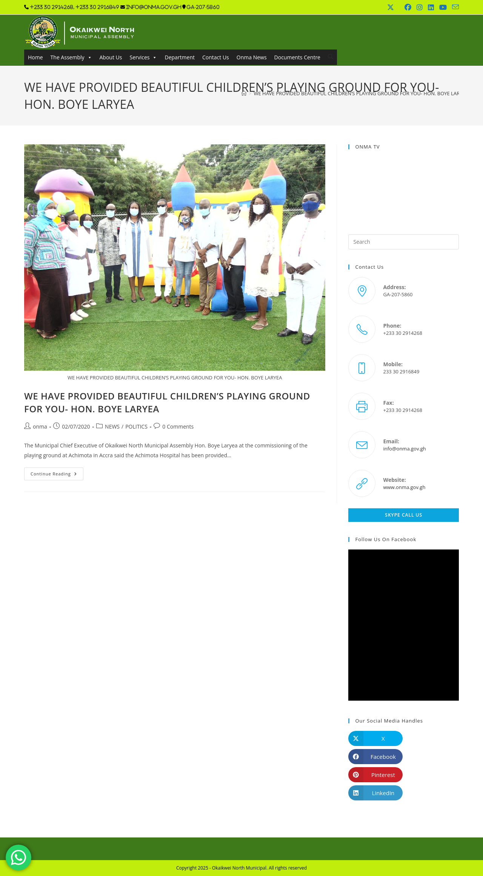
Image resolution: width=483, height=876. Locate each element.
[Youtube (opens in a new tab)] (443, 7)
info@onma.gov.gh (153, 7)
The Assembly (71, 57)
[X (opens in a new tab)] (391, 7)
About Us (111, 57)
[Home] (244, 93)
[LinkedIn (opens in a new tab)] (431, 7)
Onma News (252, 57)
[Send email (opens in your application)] (454, 7)
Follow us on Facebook (385, 539)
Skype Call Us (403, 515)
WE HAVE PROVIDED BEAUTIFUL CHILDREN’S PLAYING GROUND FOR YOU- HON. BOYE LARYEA (361, 93)
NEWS (112, 426)
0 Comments (178, 426)
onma (40, 426)
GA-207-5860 (203, 7)
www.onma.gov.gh (404, 487)
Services (143, 57)
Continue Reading (57, 475)
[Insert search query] (403, 241)
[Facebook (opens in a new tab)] (408, 7)
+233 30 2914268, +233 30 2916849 (74, 7)
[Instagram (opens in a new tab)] (419, 7)
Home (35, 57)
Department (179, 57)
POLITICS (136, 426)
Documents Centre (297, 57)
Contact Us (215, 57)
